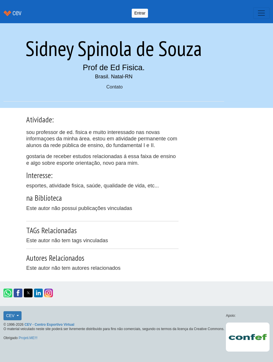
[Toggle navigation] (261, 13)
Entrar (139, 13)
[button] (7, 293)
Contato (114, 86)
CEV (11, 315)
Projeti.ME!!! (28, 338)
